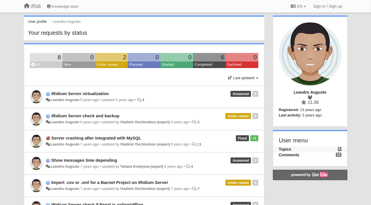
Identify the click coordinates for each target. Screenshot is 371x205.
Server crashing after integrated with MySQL (96, 138)
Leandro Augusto (65, 100)
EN (298, 6)
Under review (107, 64)
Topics (285, 149)
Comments (289, 155)
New (67, 64)
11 (200, 144)
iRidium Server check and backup (85, 115)
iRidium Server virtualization (80, 93)
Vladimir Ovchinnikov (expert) (145, 122)
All (35, 64)
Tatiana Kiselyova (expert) (141, 167)
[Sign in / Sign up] (328, 6)
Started (168, 64)
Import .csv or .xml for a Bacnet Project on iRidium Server (109, 182)
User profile (37, 21)
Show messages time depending (84, 160)
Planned (136, 64)
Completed (203, 64)
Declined (234, 64)
